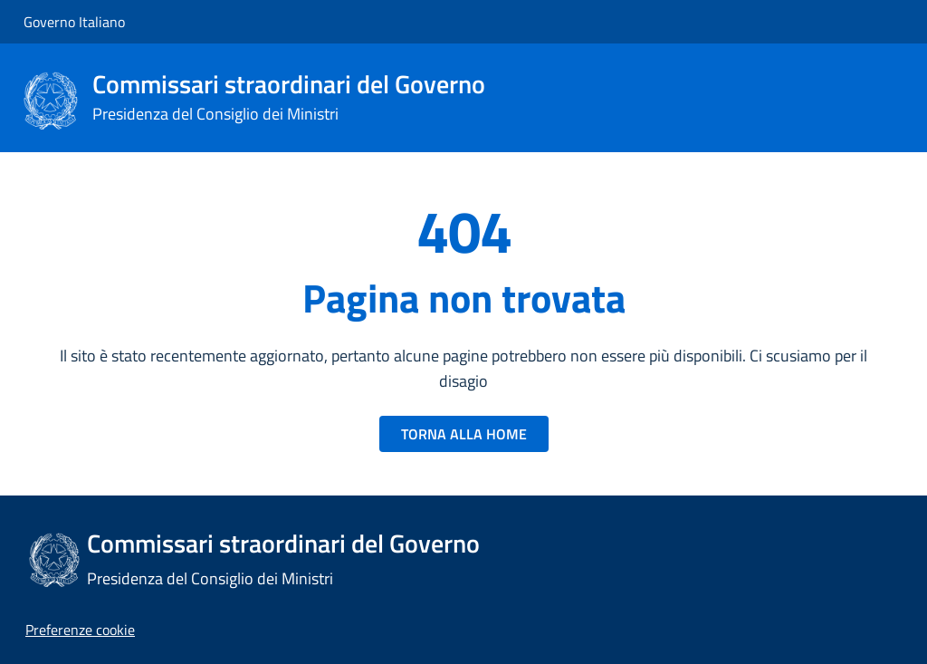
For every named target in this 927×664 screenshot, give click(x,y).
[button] (80, 629)
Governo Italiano (74, 22)
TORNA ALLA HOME (464, 434)
